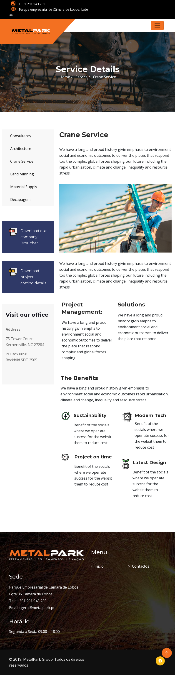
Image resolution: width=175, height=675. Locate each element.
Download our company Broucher (33, 237)
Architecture (20, 148)
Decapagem (20, 199)
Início (99, 566)
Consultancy (20, 135)
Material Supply (23, 186)
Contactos (140, 566)
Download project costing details (33, 277)
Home (64, 76)
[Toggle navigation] (157, 25)
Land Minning (22, 174)
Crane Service (21, 161)
